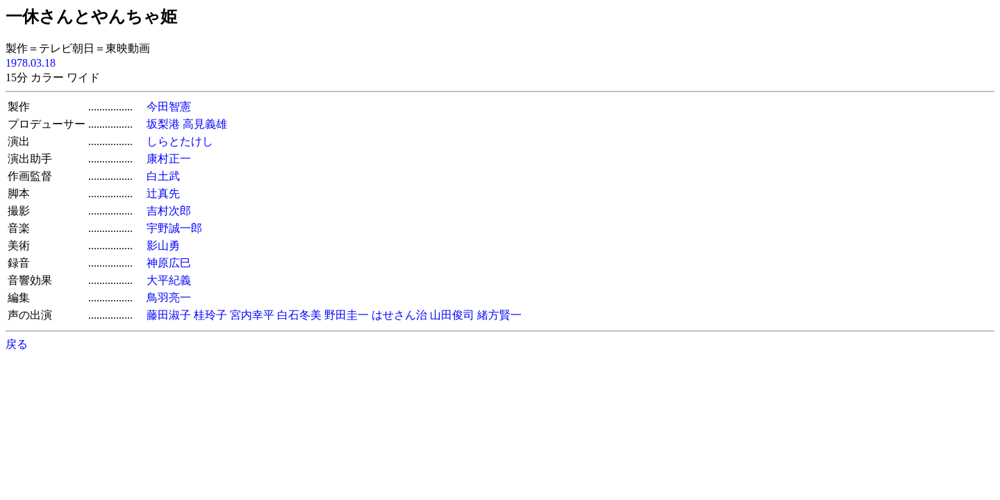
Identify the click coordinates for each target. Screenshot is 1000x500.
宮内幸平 (252, 315)
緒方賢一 (499, 315)
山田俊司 (452, 315)
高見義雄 (205, 124)
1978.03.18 (31, 63)
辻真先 (163, 193)
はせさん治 (399, 315)
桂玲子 (210, 315)
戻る (17, 344)
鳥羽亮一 (169, 297)
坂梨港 (163, 124)
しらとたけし (180, 141)
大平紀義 (169, 280)
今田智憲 (169, 106)
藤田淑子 (169, 315)
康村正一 (169, 159)
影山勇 (163, 245)
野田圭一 (346, 315)
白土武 (163, 176)
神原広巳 (169, 263)
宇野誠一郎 (174, 228)
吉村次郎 (169, 211)
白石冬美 (299, 315)
